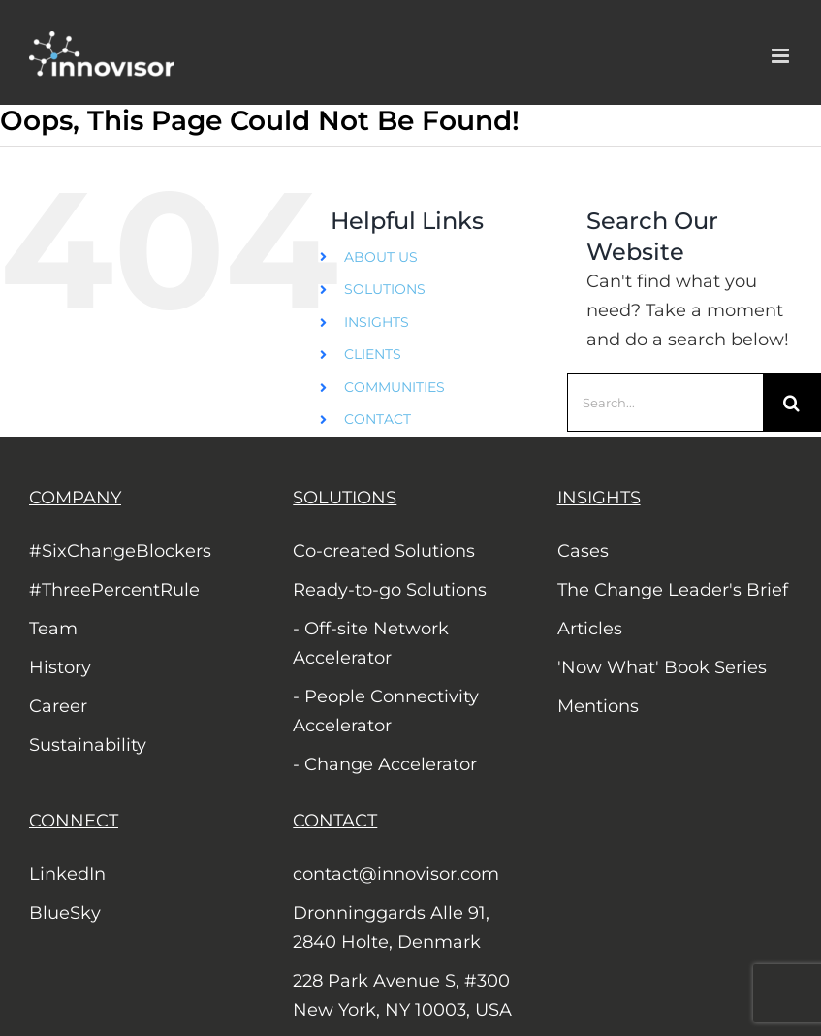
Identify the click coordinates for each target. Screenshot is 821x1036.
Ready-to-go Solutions (390, 589)
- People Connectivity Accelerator (386, 711)
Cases (583, 551)
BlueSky (65, 912)
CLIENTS (372, 354)
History (60, 667)
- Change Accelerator (385, 764)
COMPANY (75, 497)
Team (53, 628)
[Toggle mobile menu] (782, 56)
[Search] (792, 402)
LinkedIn (67, 874)
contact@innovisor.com (396, 874)
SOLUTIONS (385, 289)
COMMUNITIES (394, 387)
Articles (589, 628)
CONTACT (377, 419)
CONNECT (73, 820)
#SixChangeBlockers (120, 551)
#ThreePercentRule (114, 589)
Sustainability (87, 745)
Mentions (598, 706)
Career (58, 706)
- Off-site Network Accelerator (371, 643)
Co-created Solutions (384, 551)
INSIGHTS (376, 322)
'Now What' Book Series (662, 667)
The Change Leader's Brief (672, 589)
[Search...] (665, 402)
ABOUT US (381, 257)
